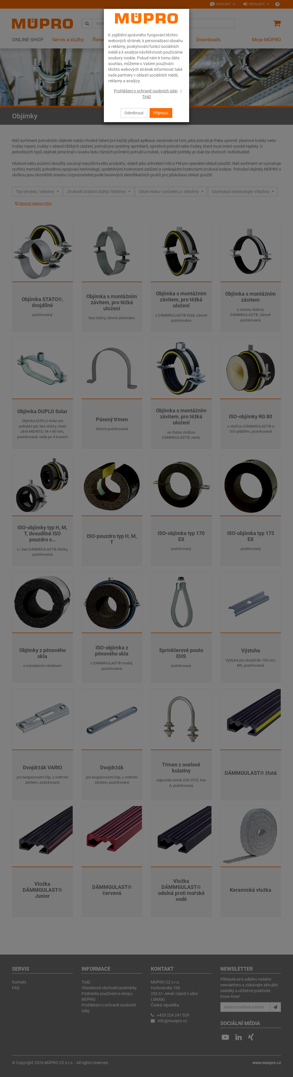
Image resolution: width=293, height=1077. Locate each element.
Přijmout (161, 113)
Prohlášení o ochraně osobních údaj (145, 91)
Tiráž (146, 96)
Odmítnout (134, 113)
